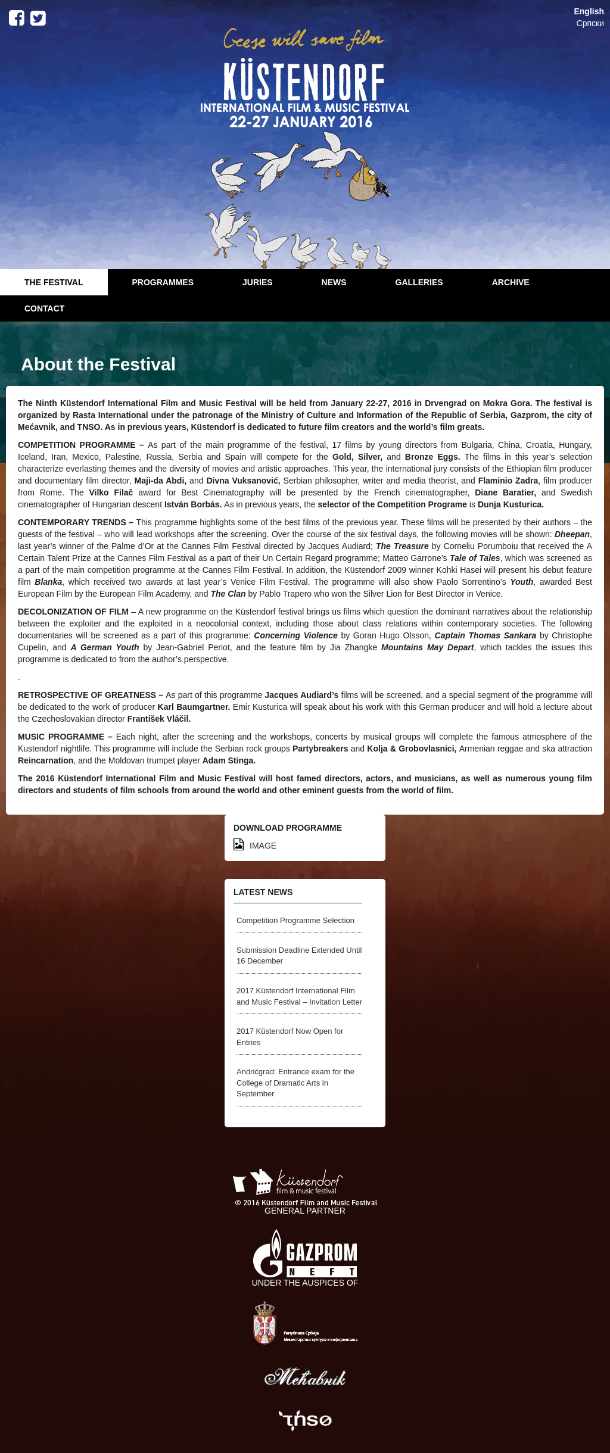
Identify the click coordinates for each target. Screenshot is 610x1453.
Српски (590, 23)
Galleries (419, 282)
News (334, 282)
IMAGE (255, 845)
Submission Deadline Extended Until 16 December (299, 956)
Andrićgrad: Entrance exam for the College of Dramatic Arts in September (295, 1082)
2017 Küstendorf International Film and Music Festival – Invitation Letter (299, 996)
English (589, 11)
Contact (44, 308)
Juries (257, 282)
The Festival (53, 282)
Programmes (163, 282)
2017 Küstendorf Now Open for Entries (289, 1037)
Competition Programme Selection (295, 920)
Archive (511, 282)
